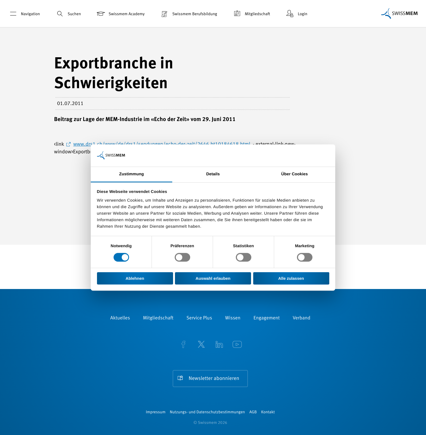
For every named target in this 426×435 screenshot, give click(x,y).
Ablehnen (135, 278)
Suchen (68, 14)
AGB (253, 412)
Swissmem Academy (120, 14)
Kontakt (268, 412)
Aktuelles (120, 318)
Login (296, 14)
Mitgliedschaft (251, 14)
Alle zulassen (291, 278)
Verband (301, 318)
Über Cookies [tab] (294, 174)
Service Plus (199, 318)
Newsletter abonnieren (214, 378)
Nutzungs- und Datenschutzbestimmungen (207, 412)
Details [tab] (213, 174)
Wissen (232, 318)
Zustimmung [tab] (131, 174)
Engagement (266, 318)
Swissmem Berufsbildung (188, 14)
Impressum (155, 412)
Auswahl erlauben (213, 278)
